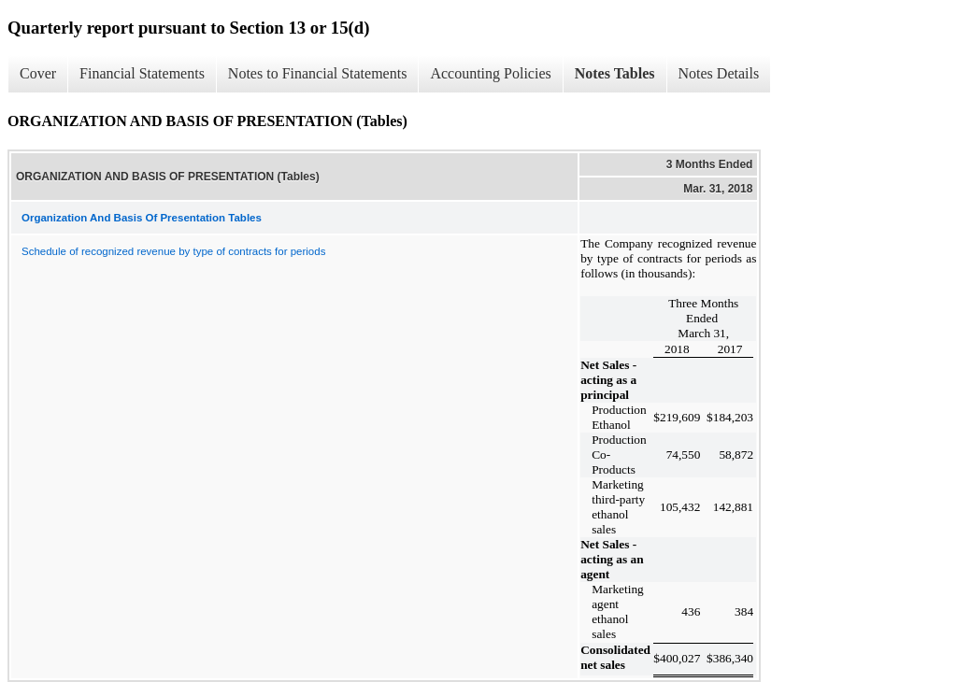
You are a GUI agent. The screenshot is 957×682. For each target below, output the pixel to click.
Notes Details (719, 73)
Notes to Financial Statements (317, 73)
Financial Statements (142, 73)
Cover (38, 73)
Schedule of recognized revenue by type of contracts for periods (173, 251)
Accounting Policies (490, 73)
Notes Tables (615, 73)
